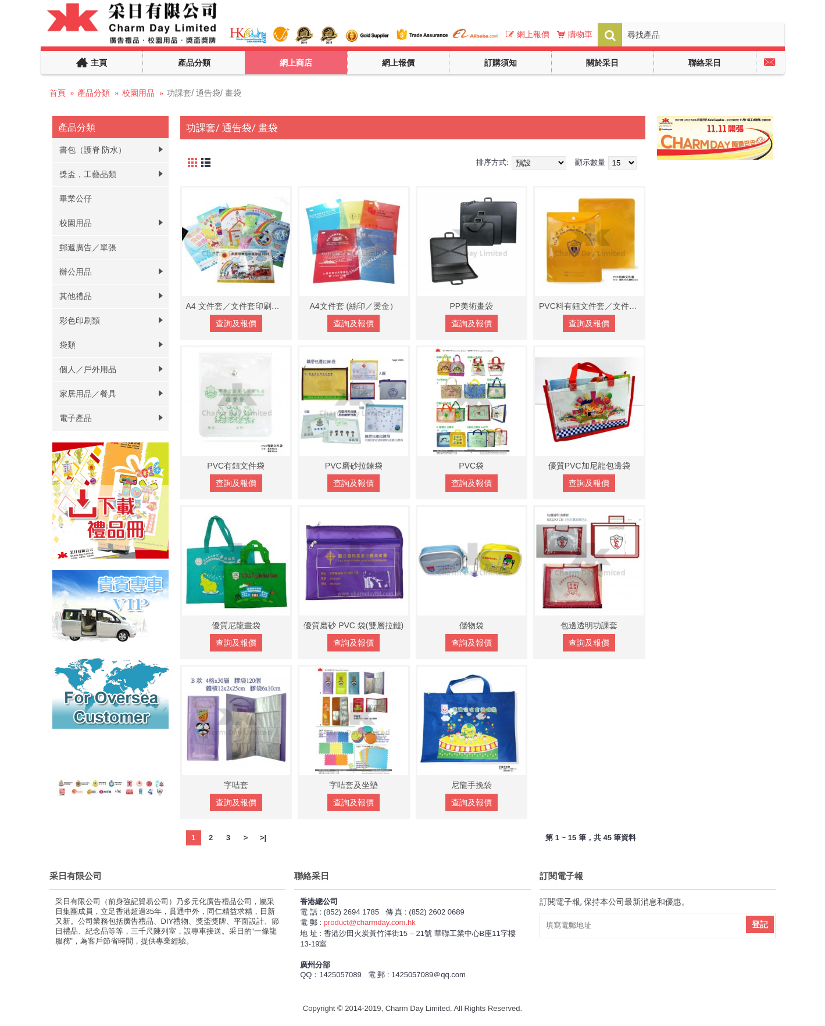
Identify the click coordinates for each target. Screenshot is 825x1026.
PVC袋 (471, 465)
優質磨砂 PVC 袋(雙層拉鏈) (353, 625)
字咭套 (236, 785)
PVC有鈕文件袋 (236, 465)
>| (263, 837)
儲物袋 (471, 625)
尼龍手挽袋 (471, 785)
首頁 (57, 93)
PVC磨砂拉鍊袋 (354, 465)
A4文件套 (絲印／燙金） (353, 306)
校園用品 (138, 93)
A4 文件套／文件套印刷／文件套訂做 (238, 306)
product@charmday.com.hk (370, 922)
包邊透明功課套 (588, 625)
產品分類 (93, 93)
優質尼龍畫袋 (236, 625)
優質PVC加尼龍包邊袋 (589, 465)
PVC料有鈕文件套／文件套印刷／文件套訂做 (591, 306)
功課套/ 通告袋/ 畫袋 (204, 93)
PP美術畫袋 (471, 306)
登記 (760, 924)
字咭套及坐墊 (353, 785)
